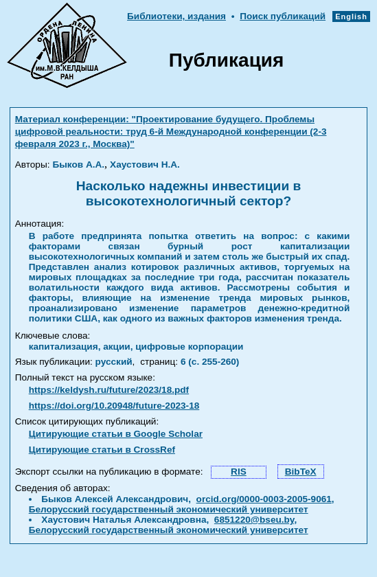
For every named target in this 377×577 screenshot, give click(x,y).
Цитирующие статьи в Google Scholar (116, 434)
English (351, 16)
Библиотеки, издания (176, 16)
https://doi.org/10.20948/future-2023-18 (114, 405)
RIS (239, 471)
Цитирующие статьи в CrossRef (102, 449)
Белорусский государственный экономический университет (168, 509)
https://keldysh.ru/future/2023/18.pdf (109, 390)
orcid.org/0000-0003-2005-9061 (264, 499)
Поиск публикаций (282, 16)
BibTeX (301, 471)
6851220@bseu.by (254, 519)
